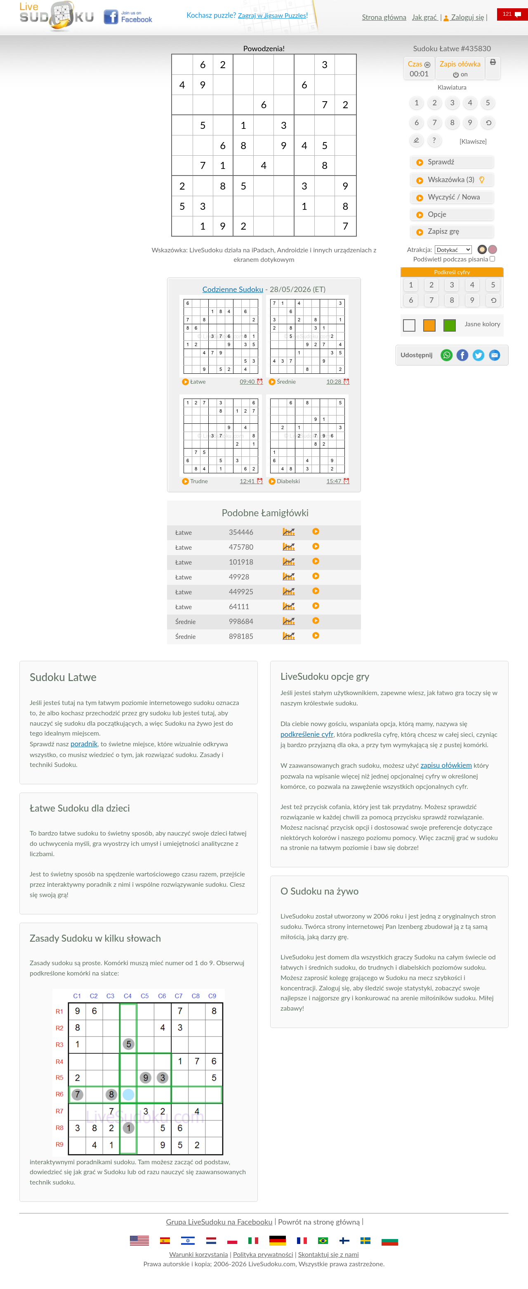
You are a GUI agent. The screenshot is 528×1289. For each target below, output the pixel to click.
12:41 (251, 480)
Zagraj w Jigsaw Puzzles (272, 15)
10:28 (338, 381)
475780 (241, 547)
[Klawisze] (473, 141)
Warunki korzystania (198, 1254)
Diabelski (282, 481)
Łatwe (192, 381)
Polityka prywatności (263, 1254)
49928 (239, 576)
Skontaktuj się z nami (328, 1254)
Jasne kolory (482, 324)
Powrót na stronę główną (319, 1221)
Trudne (193, 481)
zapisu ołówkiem (446, 765)
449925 (241, 591)
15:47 (338, 480)
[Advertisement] (76, 167)
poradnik (84, 743)
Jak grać (425, 17)
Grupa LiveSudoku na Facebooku (219, 1221)
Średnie (280, 381)
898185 (241, 636)
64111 (239, 606)
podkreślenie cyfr (306, 734)
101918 (241, 562)
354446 (241, 532)
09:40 (251, 381)
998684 (241, 621)
